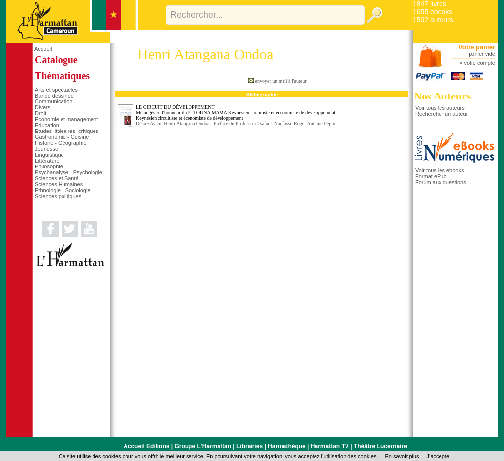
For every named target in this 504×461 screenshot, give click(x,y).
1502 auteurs (433, 20)
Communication (53, 101)
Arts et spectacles (56, 90)
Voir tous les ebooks (439, 170)
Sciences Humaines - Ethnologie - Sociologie (63, 187)
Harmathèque (287, 446)
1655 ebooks (432, 12)
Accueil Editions (146, 446)
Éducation (47, 125)
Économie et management (66, 119)
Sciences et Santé (57, 178)
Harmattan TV (330, 446)
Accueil (43, 49)
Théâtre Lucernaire (380, 446)
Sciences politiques (58, 196)
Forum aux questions (440, 182)
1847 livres (429, 4)
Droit (40, 113)
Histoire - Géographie (61, 143)
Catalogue (56, 59)
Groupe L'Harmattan (202, 446)
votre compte (479, 63)
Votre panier (476, 47)
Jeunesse (46, 149)
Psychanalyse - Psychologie (68, 172)
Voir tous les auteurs (440, 108)
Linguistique (49, 155)
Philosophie (49, 166)
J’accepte (438, 456)
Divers (42, 107)
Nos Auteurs (442, 96)
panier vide (482, 54)
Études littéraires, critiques (66, 131)
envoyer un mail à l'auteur (281, 81)
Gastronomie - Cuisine (62, 137)
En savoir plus (402, 456)
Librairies (249, 446)
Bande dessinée (54, 96)
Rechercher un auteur (441, 114)
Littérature (47, 161)
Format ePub (431, 176)
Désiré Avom (148, 123)
